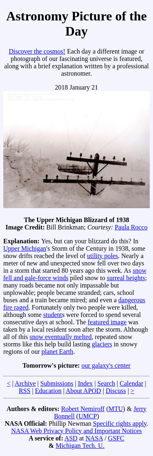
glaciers (102, 344)
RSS (24, 390)
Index (85, 383)
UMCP (87, 416)
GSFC (116, 438)
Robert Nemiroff (83, 408)
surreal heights (126, 277)
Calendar (131, 383)
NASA (94, 438)
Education (48, 390)
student (52, 314)
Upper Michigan (24, 248)
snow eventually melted (60, 336)
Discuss (116, 390)
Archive (25, 383)
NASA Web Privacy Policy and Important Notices (76, 430)
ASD (71, 438)
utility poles (102, 255)
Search (106, 383)
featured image (107, 322)
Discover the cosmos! (37, 51)
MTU (116, 408)
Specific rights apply (119, 423)
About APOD (83, 390)
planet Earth (57, 351)
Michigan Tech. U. (79, 445)
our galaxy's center (106, 365)
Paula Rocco (131, 227)
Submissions (56, 383)
